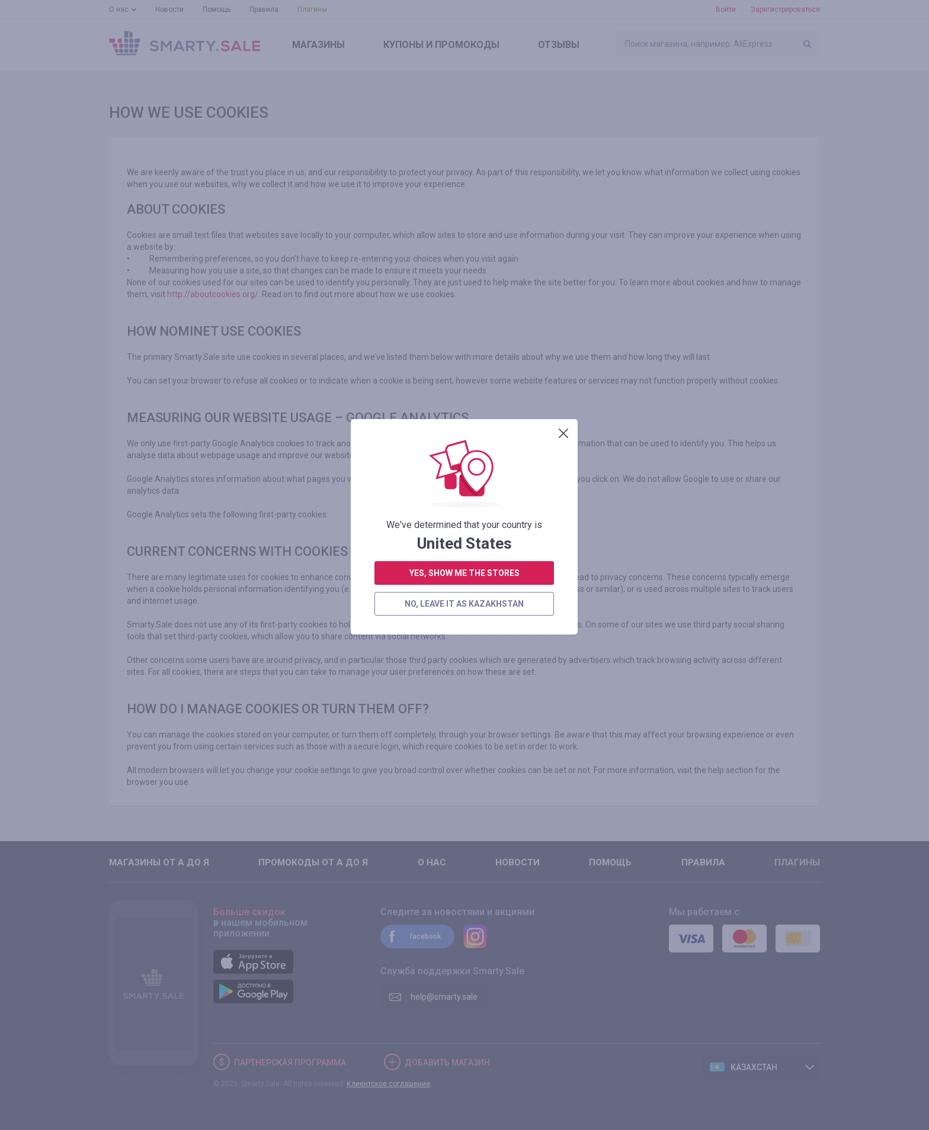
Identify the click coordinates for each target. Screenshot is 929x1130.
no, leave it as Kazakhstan (464, 367)
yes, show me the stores (464, 337)
